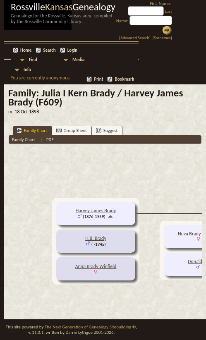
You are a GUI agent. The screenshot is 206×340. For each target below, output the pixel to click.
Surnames (162, 38)
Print (98, 79)
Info (27, 69)
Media (78, 59)
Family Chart (32, 130)
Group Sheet (71, 130)
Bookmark (124, 79)
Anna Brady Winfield (96, 266)
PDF (50, 139)
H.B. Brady (95, 238)
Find (33, 59)
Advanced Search (134, 38)
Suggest (107, 130)
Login (72, 50)
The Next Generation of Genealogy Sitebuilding (88, 327)
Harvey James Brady (96, 210)
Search (49, 50)
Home (25, 50)
